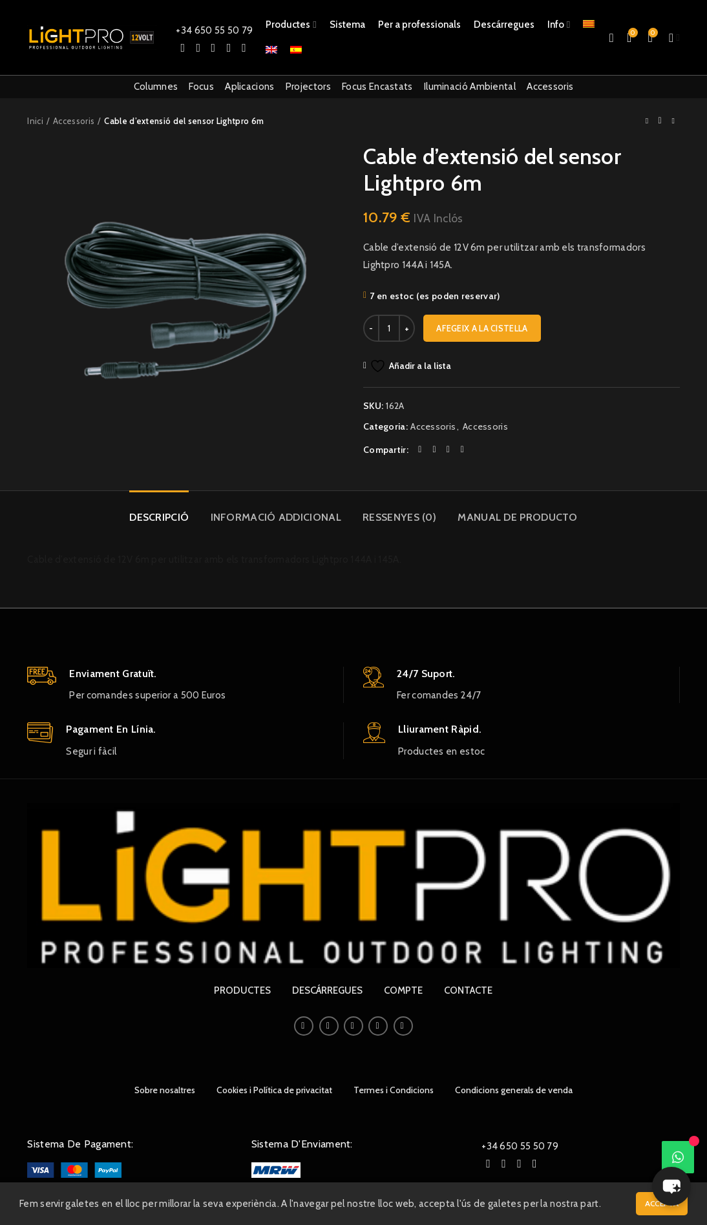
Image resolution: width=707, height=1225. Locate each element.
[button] (671, 1186)
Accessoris (550, 86)
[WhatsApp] (678, 1157)
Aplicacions (249, 86)
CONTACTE (468, 990)
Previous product (647, 120)
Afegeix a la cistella (481, 328)
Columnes (156, 86)
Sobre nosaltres (164, 1090)
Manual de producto (517, 517)
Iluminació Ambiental (470, 86)
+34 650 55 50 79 (214, 30)
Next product (672, 120)
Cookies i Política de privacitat (274, 1090)
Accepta (662, 1203)
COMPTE (403, 990)
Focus (201, 86)
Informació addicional (276, 517)
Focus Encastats (377, 86)
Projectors (308, 86)
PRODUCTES (242, 990)
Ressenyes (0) (399, 517)
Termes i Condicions (394, 1090)
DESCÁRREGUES (327, 990)
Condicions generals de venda (514, 1090)
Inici (35, 121)
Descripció (159, 517)
